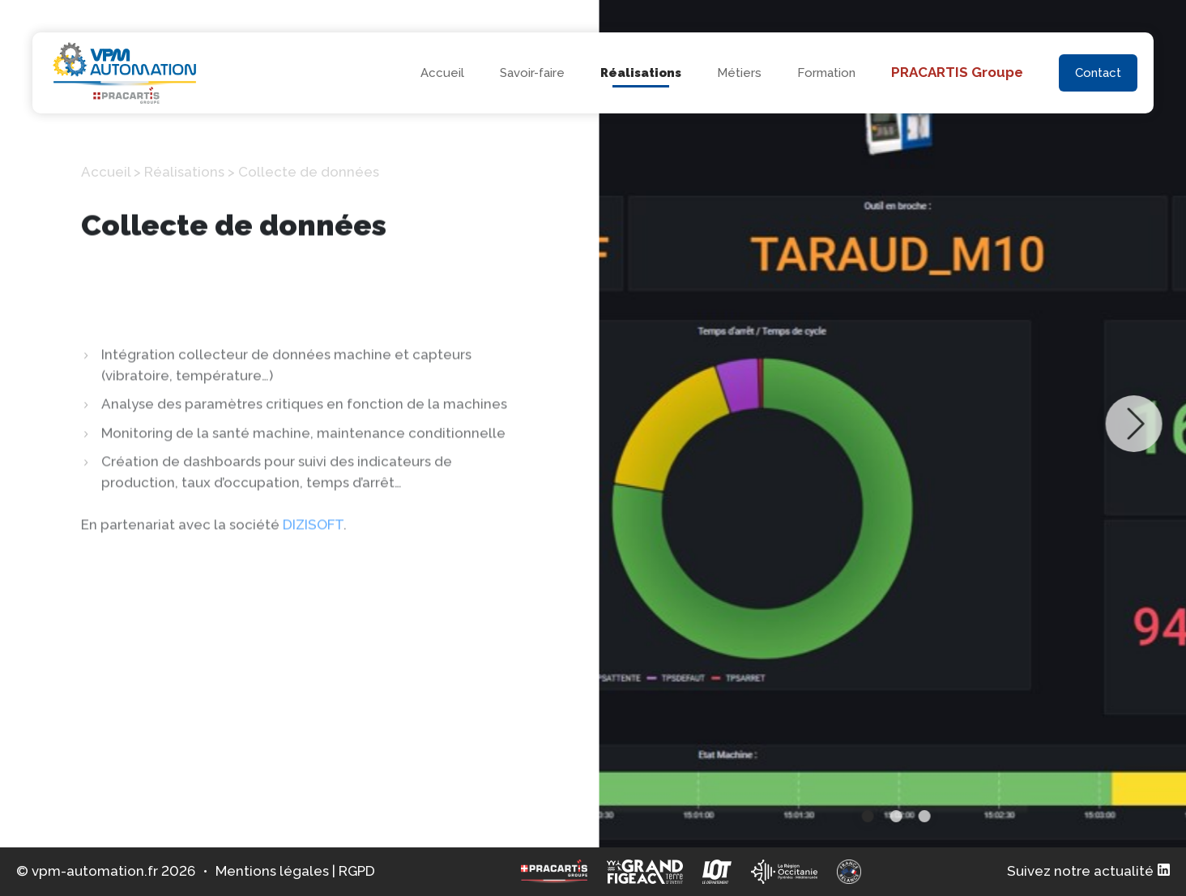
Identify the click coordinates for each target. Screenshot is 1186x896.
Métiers (739, 73)
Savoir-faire (532, 73)
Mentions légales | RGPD (295, 871)
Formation (826, 73)
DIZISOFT (313, 601)
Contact (1098, 73)
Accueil (442, 73)
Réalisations (640, 73)
